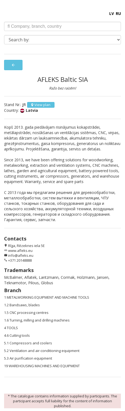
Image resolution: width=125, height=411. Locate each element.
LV (111, 13)
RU (118, 13)
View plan (40, 104)
